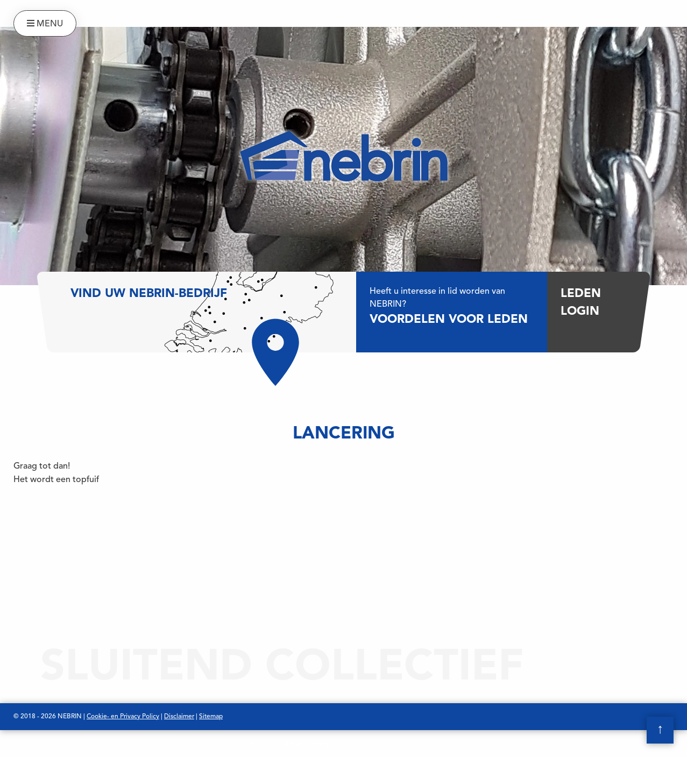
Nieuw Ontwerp (307, 743)
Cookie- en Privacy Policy (123, 716)
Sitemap (211, 716)
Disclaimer (179, 716)
